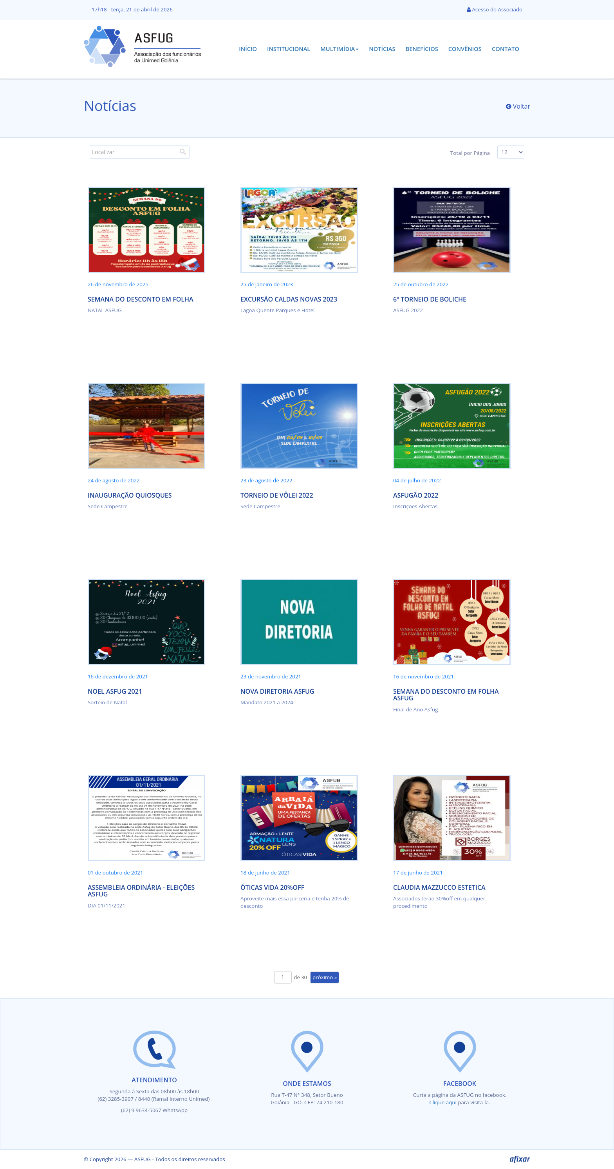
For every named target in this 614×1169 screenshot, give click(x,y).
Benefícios (422, 49)
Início (248, 49)
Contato (505, 49)
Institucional (288, 49)
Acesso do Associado (494, 9)
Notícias (382, 49)
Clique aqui (443, 1102)
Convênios (465, 49)
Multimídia (339, 49)
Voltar (518, 106)
